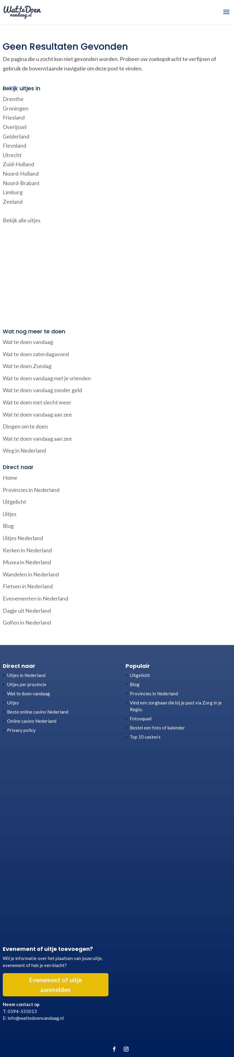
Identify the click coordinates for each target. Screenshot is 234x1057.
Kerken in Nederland (27, 550)
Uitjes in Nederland (26, 675)
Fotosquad (140, 718)
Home (10, 477)
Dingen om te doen (25, 426)
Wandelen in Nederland (31, 574)
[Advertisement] (117, 277)
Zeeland (13, 201)
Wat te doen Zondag (27, 366)
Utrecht (12, 155)
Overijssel (15, 127)
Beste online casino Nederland (37, 712)
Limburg (13, 192)
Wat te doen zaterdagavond (36, 354)
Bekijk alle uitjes (22, 220)
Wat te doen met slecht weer (37, 402)
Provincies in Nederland (31, 489)
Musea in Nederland (27, 562)
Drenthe (13, 98)
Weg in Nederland (24, 450)
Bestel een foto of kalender (157, 727)
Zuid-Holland (18, 164)
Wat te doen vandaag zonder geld (42, 390)
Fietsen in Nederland (28, 586)
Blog (8, 525)
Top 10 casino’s (145, 737)
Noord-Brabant (21, 183)
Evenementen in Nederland (35, 598)
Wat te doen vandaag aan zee (37, 414)
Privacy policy (21, 730)
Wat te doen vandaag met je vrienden (47, 378)
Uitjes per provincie (26, 684)
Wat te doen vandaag (28, 342)
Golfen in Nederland (27, 622)
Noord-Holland (21, 173)
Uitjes (9, 514)
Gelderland (16, 136)
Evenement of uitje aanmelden (55, 984)
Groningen (15, 108)
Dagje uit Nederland (27, 610)
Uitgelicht (14, 501)
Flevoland (14, 145)
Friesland (14, 117)
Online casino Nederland (31, 721)
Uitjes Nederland (23, 538)
